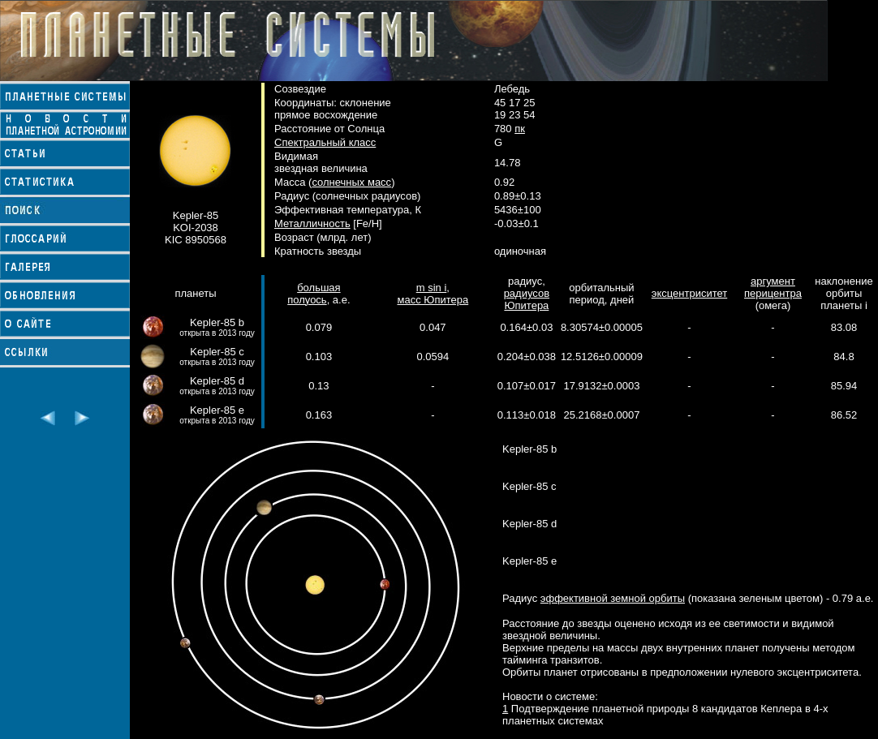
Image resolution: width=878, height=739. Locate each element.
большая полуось (313, 293)
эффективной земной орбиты (612, 598)
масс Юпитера (432, 300)
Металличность (312, 223)
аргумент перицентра (773, 287)
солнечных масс (351, 182)
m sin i (431, 287)
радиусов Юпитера (526, 299)
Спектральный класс (325, 142)
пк (519, 128)
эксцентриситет (689, 293)
